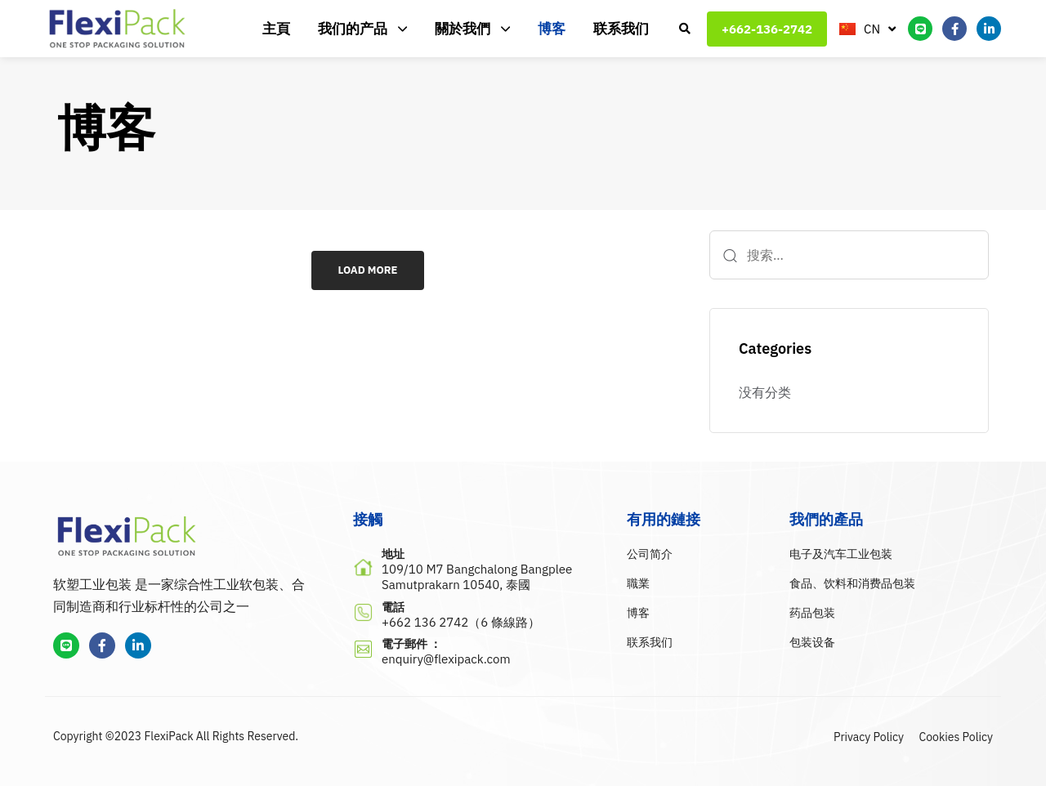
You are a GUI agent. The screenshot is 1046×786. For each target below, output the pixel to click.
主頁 (276, 29)
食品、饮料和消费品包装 (852, 583)
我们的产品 (362, 29)
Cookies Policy (956, 737)
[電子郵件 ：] (481, 653)
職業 (638, 583)
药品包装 (812, 612)
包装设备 (812, 642)
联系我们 (621, 29)
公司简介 (650, 554)
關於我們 (472, 29)
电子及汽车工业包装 (840, 554)
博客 (551, 29)
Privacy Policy (869, 737)
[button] (685, 28)
